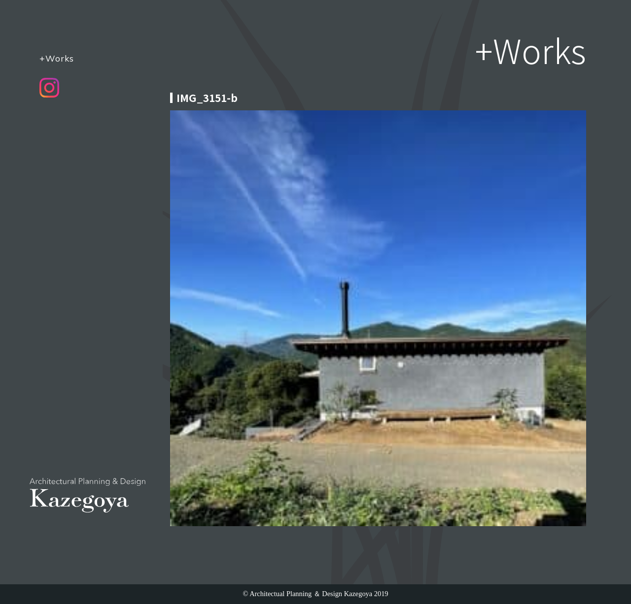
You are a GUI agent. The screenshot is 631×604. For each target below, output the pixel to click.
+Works (56, 58)
